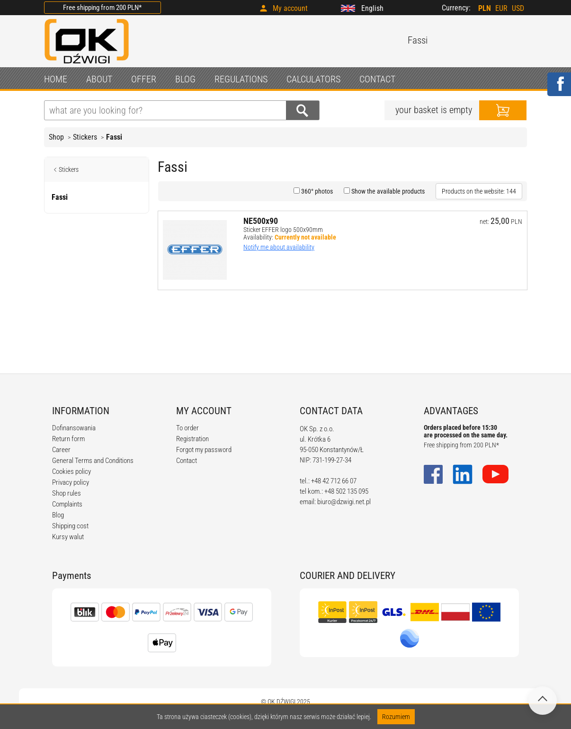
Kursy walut (68, 537)
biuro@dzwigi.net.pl (344, 502)
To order (187, 428)
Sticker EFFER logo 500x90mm (283, 229)
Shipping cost (70, 526)
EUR (501, 8)
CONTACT (377, 79)
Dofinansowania (74, 428)
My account (290, 8)
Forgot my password (204, 449)
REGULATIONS (241, 79)
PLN (484, 8)
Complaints (67, 504)
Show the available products (387, 191)
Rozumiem (396, 716)
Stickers (85, 137)
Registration (192, 439)
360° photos (316, 191)
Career (61, 449)
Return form (68, 439)
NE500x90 (260, 221)
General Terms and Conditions (93, 460)
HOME (55, 79)
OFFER (143, 79)
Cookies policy (71, 471)
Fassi (114, 137)
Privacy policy (70, 482)
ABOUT (99, 79)
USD (518, 8)
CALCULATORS (313, 79)
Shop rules (66, 493)
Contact (186, 460)
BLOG (185, 79)
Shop (56, 137)
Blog (58, 515)
